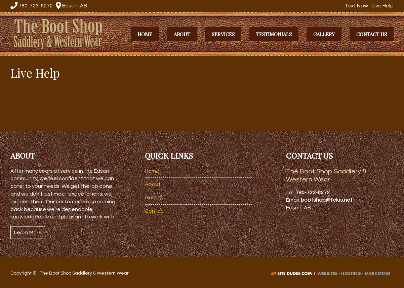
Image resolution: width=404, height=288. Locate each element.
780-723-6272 (31, 5)
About (153, 184)
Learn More (28, 232)
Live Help (382, 5)
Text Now (355, 5)
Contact (155, 211)
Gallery (153, 197)
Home (152, 171)
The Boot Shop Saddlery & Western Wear (63, 33)
